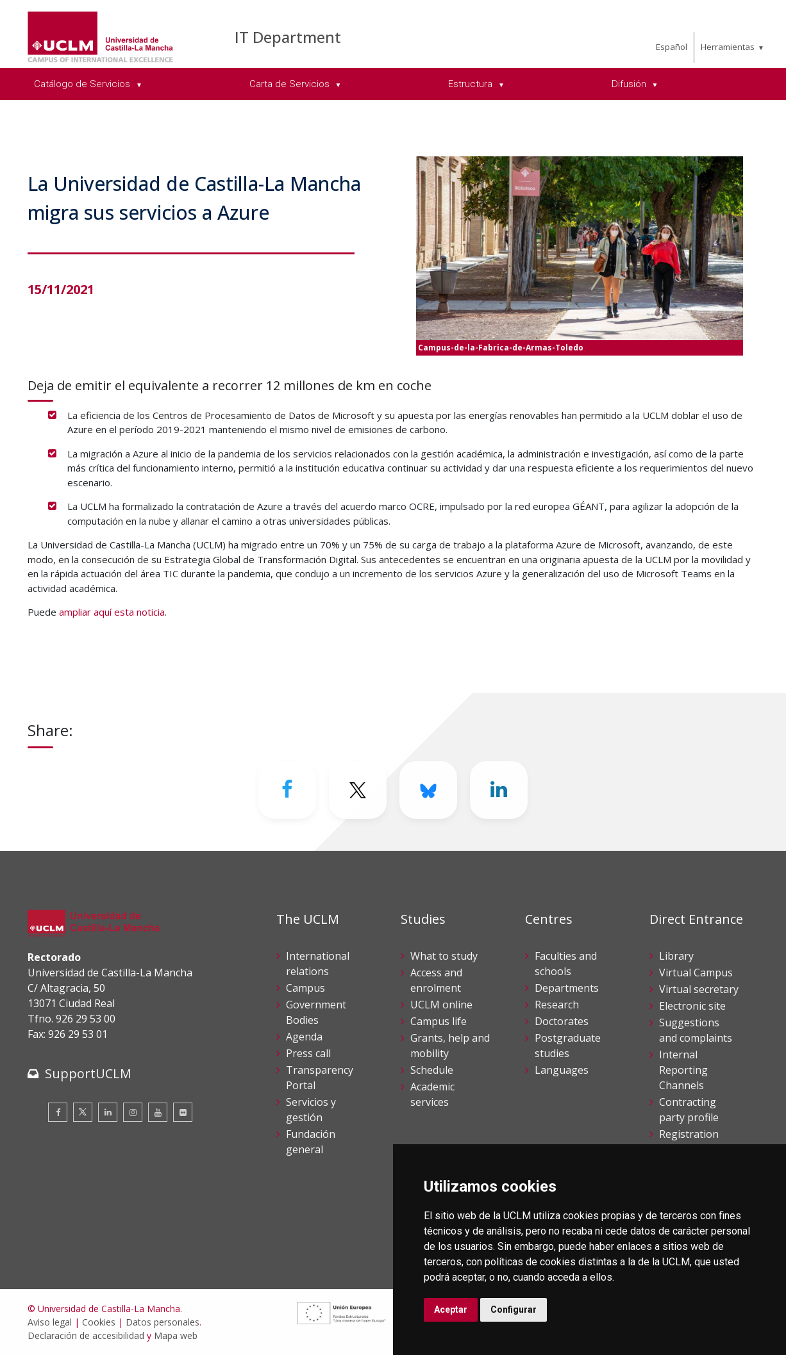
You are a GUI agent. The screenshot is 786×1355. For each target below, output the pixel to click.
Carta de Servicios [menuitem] (290, 84)
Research (557, 1005)
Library (676, 956)
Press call (308, 1053)
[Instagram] (132, 1112)
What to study (444, 956)
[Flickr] (182, 1112)
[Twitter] (358, 790)
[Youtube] (157, 1112)
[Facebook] (287, 790)
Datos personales (162, 1322)
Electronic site (692, 1006)
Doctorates (562, 1021)
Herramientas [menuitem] (728, 47)
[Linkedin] (499, 790)
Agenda (304, 1037)
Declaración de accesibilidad (86, 1335)
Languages (562, 1070)
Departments (567, 988)
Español (671, 47)
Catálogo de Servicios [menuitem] (83, 84)
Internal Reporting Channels (683, 1069)
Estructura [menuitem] (471, 84)
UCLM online (441, 1005)
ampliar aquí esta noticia (112, 611)
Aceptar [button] (450, 1309)
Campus (305, 988)
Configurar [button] (513, 1309)
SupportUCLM (88, 1073)
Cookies (98, 1322)
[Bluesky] (428, 790)
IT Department (288, 36)
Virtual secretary (699, 989)
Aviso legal (50, 1322)
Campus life (438, 1021)
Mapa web (175, 1335)
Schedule (431, 1070)
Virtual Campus (696, 972)
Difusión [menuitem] (630, 84)
